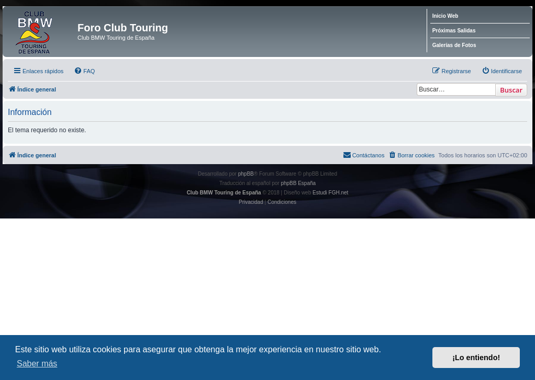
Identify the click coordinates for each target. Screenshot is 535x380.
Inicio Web (445, 16)
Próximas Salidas (454, 30)
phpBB (246, 174)
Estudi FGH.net (330, 192)
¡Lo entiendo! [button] (476, 357)
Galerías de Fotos (454, 45)
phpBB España (298, 183)
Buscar (511, 90)
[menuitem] (84, 71)
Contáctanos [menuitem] (364, 154)
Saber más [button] (37, 363)
